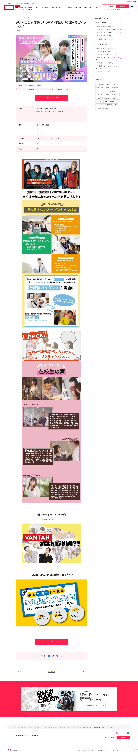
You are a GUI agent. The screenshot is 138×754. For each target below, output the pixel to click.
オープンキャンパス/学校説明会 (104, 105)
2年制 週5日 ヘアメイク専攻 (108, 33)
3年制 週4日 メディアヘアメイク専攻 (108, 29)
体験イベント (113, 101)
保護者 (107, 94)
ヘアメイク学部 (100, 84)
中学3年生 (104, 91)
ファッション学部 (111, 84)
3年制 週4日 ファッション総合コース (108, 48)
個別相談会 (106, 98)
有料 (106, 101)
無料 (116, 105)
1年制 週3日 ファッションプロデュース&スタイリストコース (108, 67)
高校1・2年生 (99, 94)
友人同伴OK (115, 87)
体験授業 (98, 98)
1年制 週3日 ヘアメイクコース (108, 39)
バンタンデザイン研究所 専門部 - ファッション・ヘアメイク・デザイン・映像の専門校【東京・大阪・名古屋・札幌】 (39, 727)
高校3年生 (112, 91)
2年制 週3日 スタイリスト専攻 (108, 63)
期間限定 (105, 108)
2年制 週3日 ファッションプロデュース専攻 (108, 59)
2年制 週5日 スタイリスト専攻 (108, 51)
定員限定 (98, 108)
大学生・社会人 (105, 87)
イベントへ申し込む (55, 98)
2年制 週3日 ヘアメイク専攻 (108, 36)
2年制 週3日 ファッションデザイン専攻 (108, 54)
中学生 (98, 91)
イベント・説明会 (109, 6)
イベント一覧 (75, 727)
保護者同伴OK (115, 98)
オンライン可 (115, 94)
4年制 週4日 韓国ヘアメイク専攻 (108, 26)
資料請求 (124, 6)
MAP (47, 125)
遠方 (97, 87)
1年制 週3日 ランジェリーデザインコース (108, 71)
